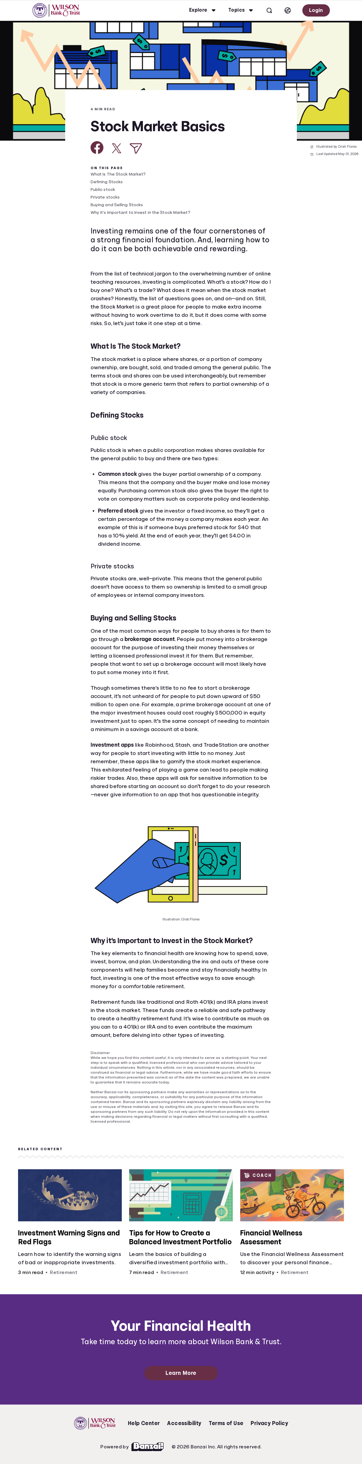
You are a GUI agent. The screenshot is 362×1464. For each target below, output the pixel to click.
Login (316, 10)
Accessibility (184, 1423)
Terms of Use (226, 1423)
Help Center (144, 1423)
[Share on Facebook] (97, 147)
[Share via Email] (135, 148)
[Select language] (287, 10)
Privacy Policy (269, 1423)
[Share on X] (116, 148)
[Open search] (269, 10)
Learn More (181, 1373)
